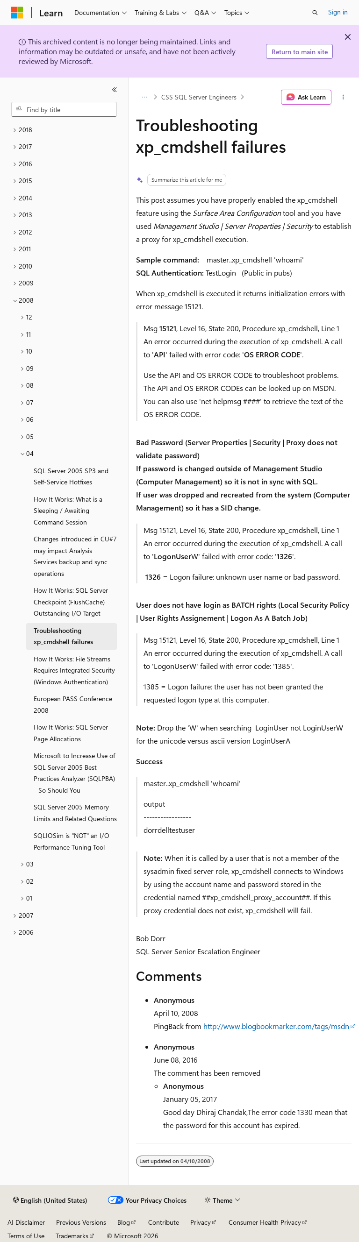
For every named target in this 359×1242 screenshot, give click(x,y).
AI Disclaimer (26, 1222)
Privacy (200, 1222)
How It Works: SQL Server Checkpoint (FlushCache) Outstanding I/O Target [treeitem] (71, 601)
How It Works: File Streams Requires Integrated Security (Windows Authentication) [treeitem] (74, 670)
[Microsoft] (17, 13)
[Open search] (315, 12)
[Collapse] (114, 89)
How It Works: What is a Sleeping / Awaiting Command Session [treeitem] (68, 510)
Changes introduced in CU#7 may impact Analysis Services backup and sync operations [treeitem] (75, 556)
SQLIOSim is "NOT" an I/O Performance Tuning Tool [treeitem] (71, 841)
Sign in (338, 11)
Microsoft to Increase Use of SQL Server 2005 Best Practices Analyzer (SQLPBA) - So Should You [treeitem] (74, 773)
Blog (123, 1222)
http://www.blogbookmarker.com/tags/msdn (276, 1026)
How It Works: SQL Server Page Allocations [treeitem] (71, 733)
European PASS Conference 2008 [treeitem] (73, 704)
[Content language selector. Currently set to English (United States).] (50, 1200)
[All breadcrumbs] (144, 97)
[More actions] (343, 97)
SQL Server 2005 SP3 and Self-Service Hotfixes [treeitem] (71, 476)
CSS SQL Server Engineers (199, 96)
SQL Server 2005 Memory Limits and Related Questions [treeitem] (75, 812)
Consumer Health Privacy (265, 1222)
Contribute (163, 1222)
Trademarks (72, 1235)
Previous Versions (81, 1222)
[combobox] (64, 109)
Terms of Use (25, 1235)
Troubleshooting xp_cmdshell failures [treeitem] (63, 636)
